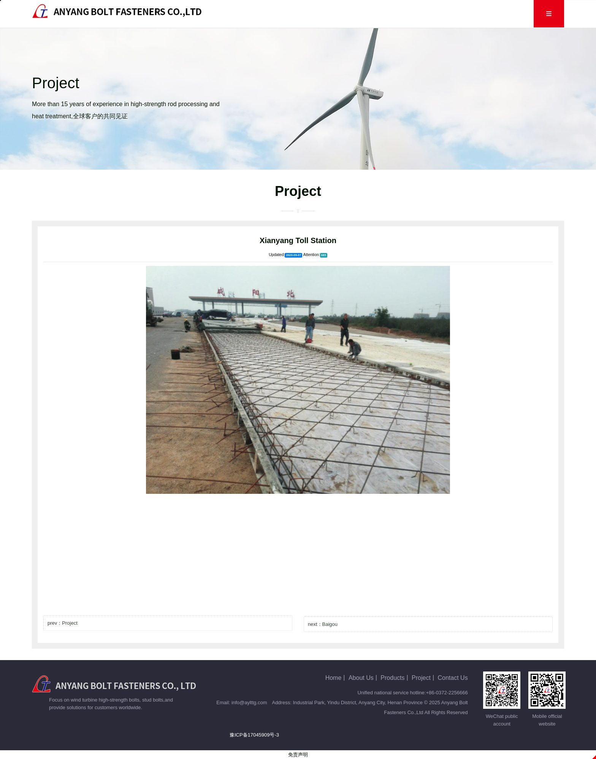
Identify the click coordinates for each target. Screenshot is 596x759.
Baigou (330, 632)
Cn (508, 13)
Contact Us (475, 13)
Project (375, 13)
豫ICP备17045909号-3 (254, 735)
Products (312, 13)
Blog (344, 13)
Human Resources (421, 13)
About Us (274, 13)
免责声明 (298, 754)
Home (239, 13)
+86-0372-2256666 (447, 692)
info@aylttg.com (249, 702)
